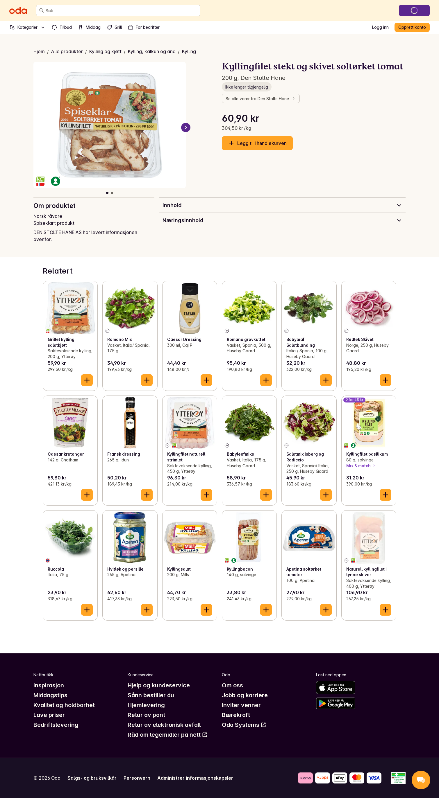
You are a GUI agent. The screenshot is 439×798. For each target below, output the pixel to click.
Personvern (137, 778)
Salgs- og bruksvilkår (92, 778)
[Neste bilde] (185, 127)
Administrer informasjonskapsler (195, 778)
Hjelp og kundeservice (159, 685)
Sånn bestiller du (151, 695)
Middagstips (50, 695)
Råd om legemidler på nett (168, 734)
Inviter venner (241, 705)
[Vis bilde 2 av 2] (112, 193)
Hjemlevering (146, 705)
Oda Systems (244, 724)
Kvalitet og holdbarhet (64, 705)
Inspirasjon (48, 685)
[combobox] (122, 10)
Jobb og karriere (245, 695)
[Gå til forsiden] (18, 10)
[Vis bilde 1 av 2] (107, 193)
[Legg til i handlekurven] (87, 380)
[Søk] (41, 10)
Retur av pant (146, 714)
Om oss (232, 685)
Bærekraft (236, 714)
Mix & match (361, 465)
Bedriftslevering (55, 724)
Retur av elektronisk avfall (164, 724)
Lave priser (49, 714)
